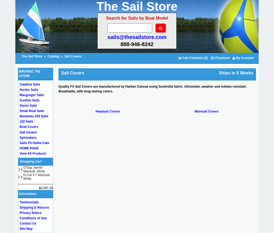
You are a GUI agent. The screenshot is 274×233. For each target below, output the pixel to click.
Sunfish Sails (29, 100)
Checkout (220, 58)
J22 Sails (26, 121)
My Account (243, 58)
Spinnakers (28, 138)
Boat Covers (29, 127)
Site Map (26, 229)
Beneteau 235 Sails (34, 116)
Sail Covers (72, 56)
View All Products (33, 153)
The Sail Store (32, 56)
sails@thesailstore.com (137, 37)
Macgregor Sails (32, 95)
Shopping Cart (31, 161)
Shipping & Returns (34, 207)
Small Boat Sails (32, 111)
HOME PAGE (29, 148)
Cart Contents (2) (193, 58)
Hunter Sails (29, 90)
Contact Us (28, 223)
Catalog (53, 56)
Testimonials (29, 202)
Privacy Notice (31, 213)
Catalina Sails (30, 84)
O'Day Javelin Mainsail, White (34, 169)
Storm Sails (28, 105)
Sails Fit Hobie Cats (34, 143)
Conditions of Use (33, 218)
